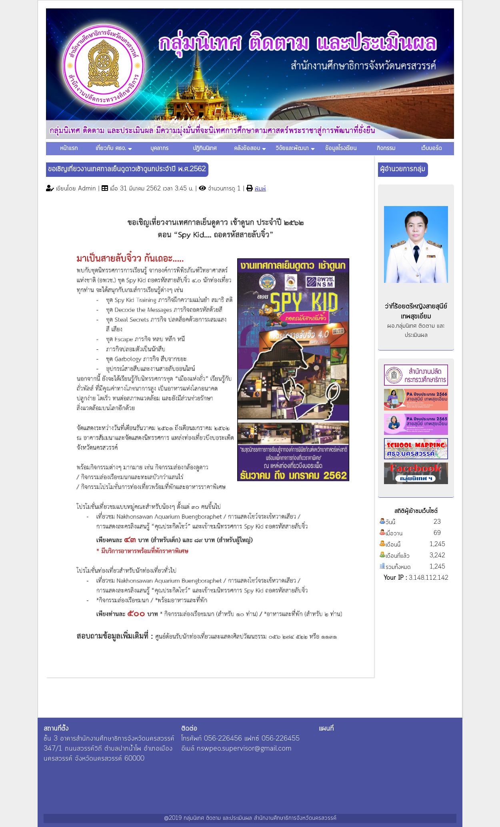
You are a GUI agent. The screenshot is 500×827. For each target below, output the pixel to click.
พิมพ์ (260, 188)
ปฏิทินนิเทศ (204, 148)
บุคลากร (159, 148)
